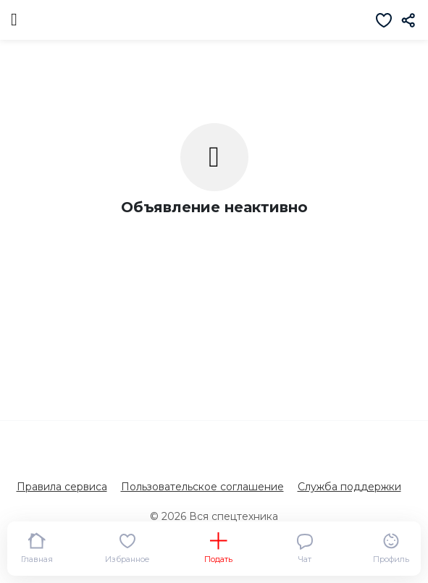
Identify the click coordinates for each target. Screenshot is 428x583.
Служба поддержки (349, 486)
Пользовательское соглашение (202, 486)
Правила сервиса (62, 486)
